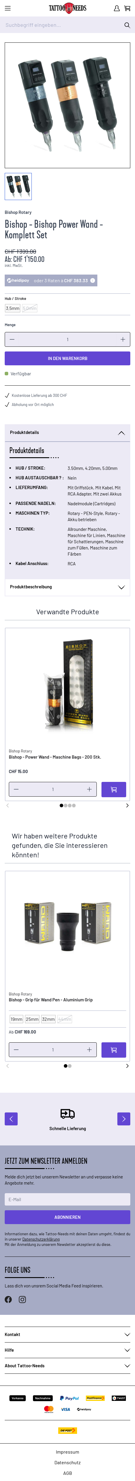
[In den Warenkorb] (113, 789)
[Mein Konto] (117, 8)
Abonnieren (67, 1217)
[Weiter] (127, 805)
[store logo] (67, 8)
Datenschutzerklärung (41, 1239)
